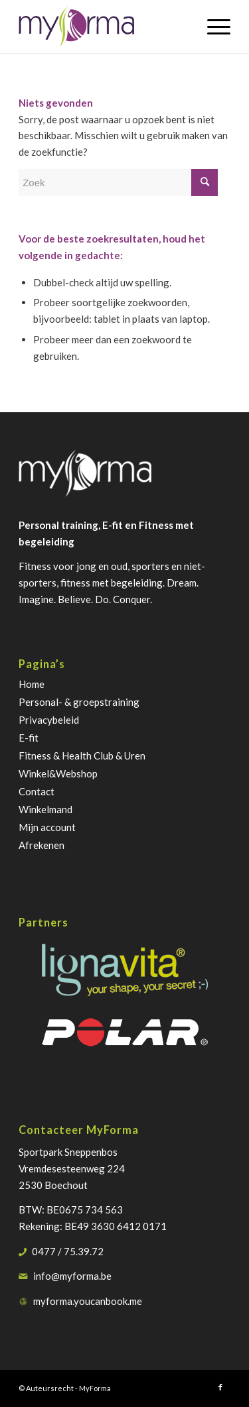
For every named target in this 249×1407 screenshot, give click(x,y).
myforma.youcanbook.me (87, 1301)
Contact (36, 791)
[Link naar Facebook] (220, 1387)
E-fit (29, 738)
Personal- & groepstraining (79, 702)
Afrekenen (41, 845)
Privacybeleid (49, 720)
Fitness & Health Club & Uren (82, 755)
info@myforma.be (72, 1276)
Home (31, 684)
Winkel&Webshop (58, 773)
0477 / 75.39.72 (68, 1251)
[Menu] (212, 26)
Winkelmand (45, 809)
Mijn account (47, 827)
